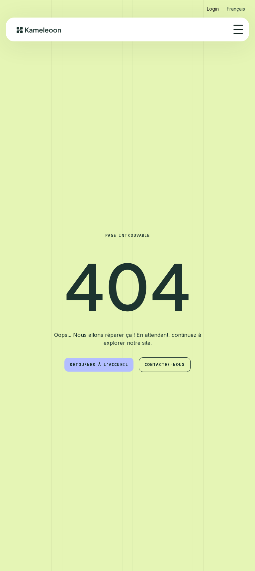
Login (213, 9)
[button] (236, 6)
